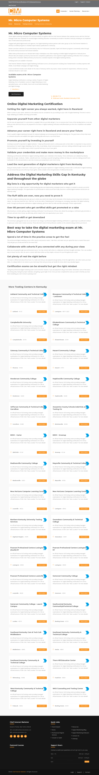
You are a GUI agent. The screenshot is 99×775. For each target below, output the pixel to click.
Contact (88, 2)
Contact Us (75, 736)
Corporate (64, 11)
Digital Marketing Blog (79, 730)
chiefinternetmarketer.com (19, 732)
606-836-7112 (56, 96)
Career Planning (74, 11)
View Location (41, 311)
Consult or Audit (57, 738)
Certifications (22, 2)
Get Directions (16, 94)
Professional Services (35, 2)
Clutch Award (56, 727)
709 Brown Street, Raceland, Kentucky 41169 (65, 98)
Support (82, 2)
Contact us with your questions (60, 750)
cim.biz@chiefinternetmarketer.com (21, 730)
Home (10, 24)
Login (76, 2)
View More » (15, 89)
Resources (86, 11)
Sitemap (75, 738)
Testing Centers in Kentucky (43, 24)
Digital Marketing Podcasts (80, 733)
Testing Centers (27, 24)
